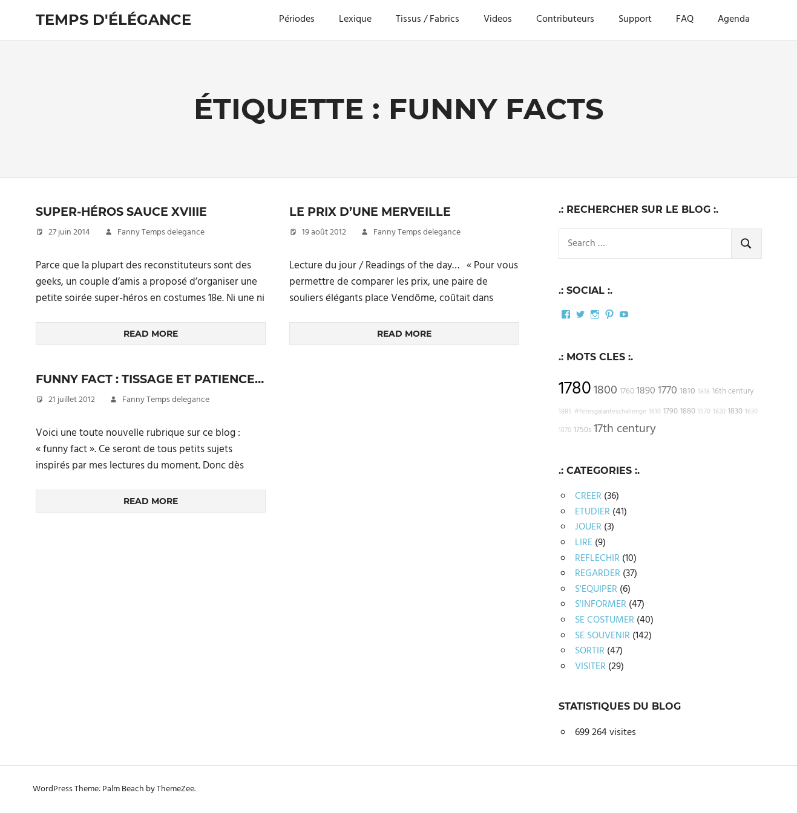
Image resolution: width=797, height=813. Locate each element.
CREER (588, 496)
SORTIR (590, 651)
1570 (704, 412)
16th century (732, 392)
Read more (150, 333)
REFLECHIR (597, 558)
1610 (655, 412)
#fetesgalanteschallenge (610, 412)
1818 (704, 392)
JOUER (588, 527)
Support (635, 19)
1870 (565, 431)
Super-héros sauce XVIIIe (126, 211)
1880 (687, 412)
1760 (627, 392)
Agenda (734, 19)
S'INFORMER (600, 604)
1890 (646, 391)
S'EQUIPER (596, 589)
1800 (605, 390)
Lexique (355, 19)
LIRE (583, 543)
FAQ (685, 19)
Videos (498, 19)
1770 (667, 391)
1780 (575, 389)
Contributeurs (565, 19)
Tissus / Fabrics (427, 19)
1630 (751, 412)
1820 (719, 412)
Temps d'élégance (113, 19)
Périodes (297, 19)
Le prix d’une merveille (374, 211)
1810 (687, 391)
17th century (625, 429)
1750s (582, 430)
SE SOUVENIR (602, 636)
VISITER (590, 667)
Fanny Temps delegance (161, 232)
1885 (565, 412)
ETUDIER (592, 512)
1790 (670, 412)
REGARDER (597, 573)
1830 (735, 412)
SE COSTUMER (604, 620)
